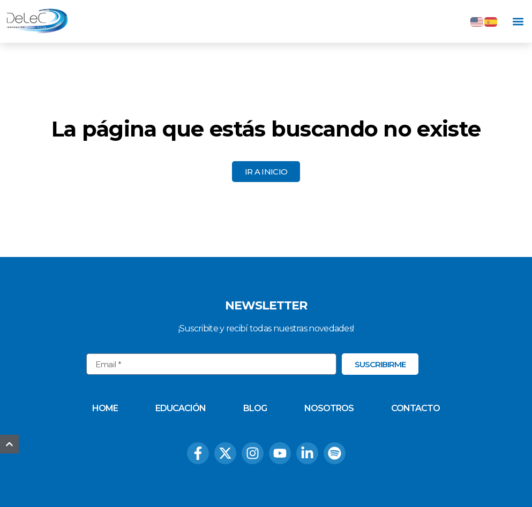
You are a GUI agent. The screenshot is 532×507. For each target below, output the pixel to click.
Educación (180, 408)
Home (105, 408)
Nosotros (329, 408)
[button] (518, 22)
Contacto (415, 408)
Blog (255, 408)
